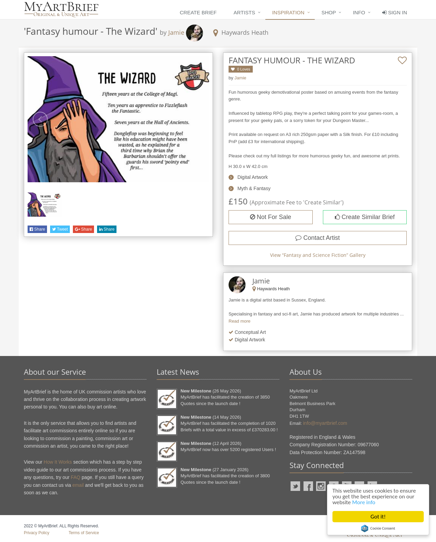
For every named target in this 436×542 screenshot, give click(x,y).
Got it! (378, 516)
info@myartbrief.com (325, 423)
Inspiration (288, 12)
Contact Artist (317, 237)
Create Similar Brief (365, 217)
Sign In (394, 12)
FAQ (75, 477)
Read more (239, 321)
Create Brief (198, 12)
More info (363, 502)
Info (359, 12)
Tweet (60, 229)
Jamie (176, 32)
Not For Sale (270, 217)
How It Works (58, 462)
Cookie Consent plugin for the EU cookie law (378, 528)
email (77, 485)
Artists (244, 12)
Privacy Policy (36, 532)
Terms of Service (83, 532)
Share (37, 229)
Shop (329, 12)
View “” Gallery (317, 255)
